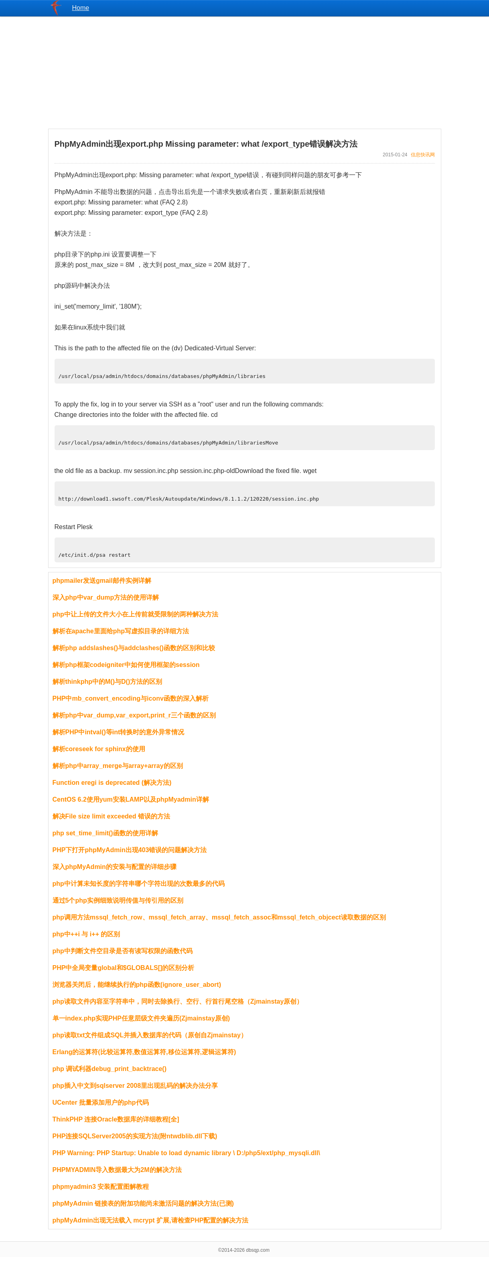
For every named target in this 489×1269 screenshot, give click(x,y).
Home (80, 7)
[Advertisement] (244, 72)
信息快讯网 (423, 155)
